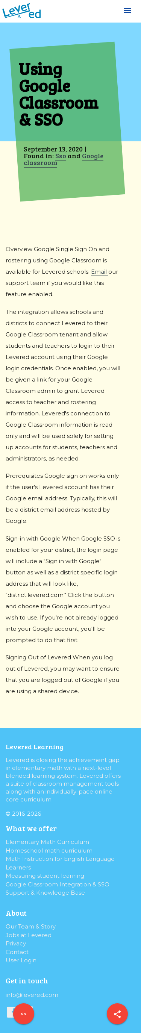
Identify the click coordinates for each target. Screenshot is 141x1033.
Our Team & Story (31, 926)
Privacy (16, 943)
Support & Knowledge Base (45, 892)
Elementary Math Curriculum (47, 841)
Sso (60, 155)
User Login (21, 960)
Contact (17, 952)
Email (99, 271)
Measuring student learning (45, 875)
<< (23, 1013)
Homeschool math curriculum (49, 850)
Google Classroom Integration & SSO (57, 884)
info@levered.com (32, 994)
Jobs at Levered (29, 935)
